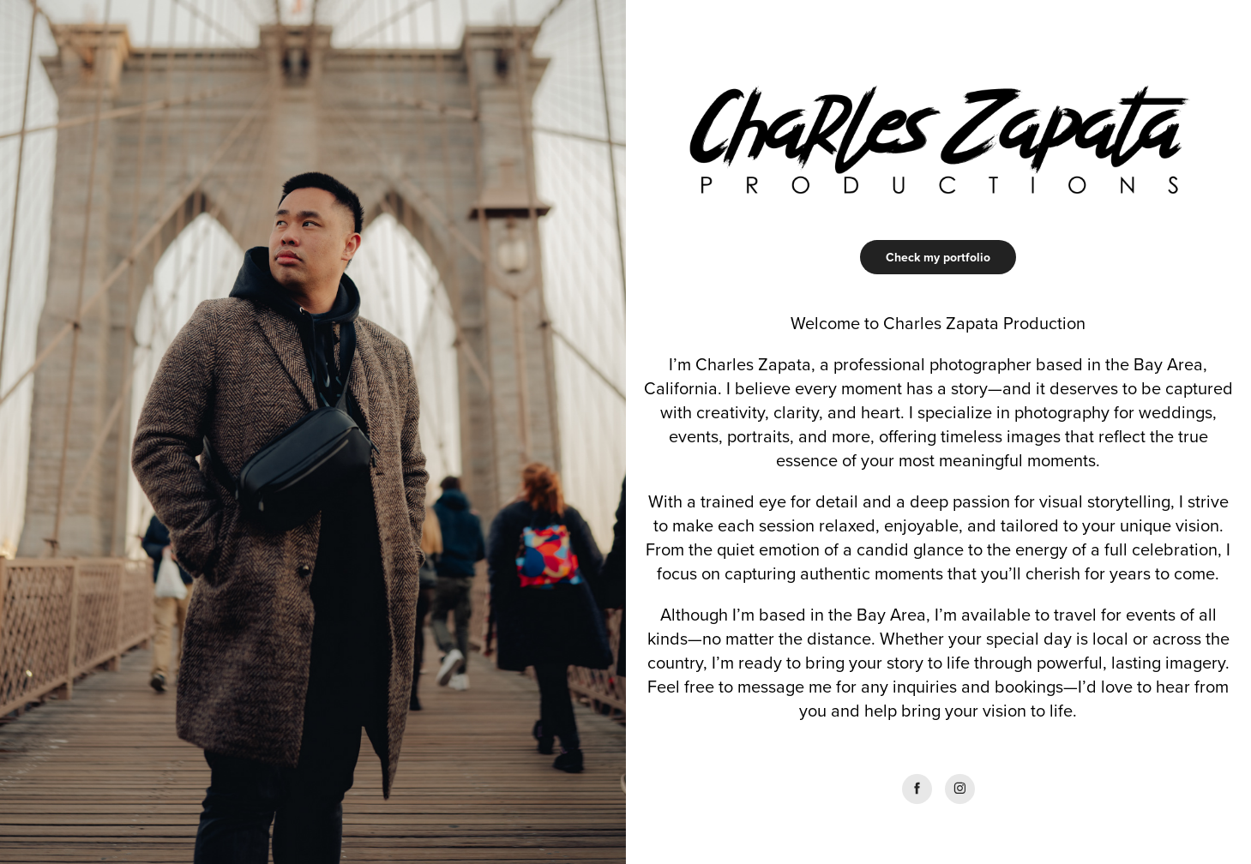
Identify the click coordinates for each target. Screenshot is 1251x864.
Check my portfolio (938, 257)
